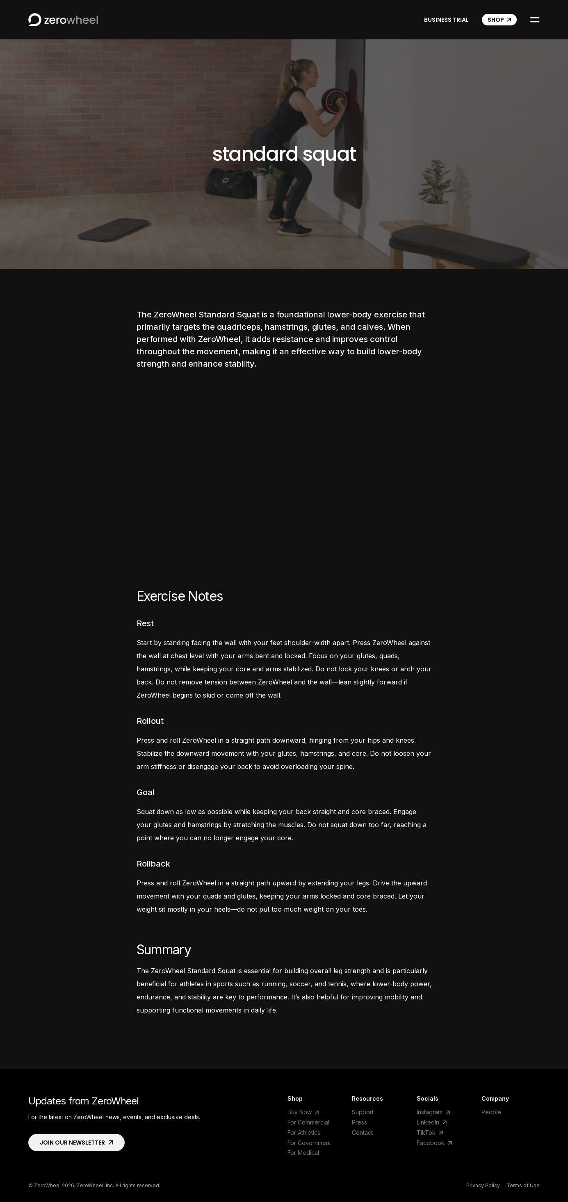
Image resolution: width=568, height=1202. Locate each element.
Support (363, 1111)
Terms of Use (523, 1185)
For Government (309, 1142)
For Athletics (303, 1132)
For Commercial (308, 1122)
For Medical (303, 1152)
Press (359, 1122)
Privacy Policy (483, 1185)
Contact (362, 1132)
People (491, 1111)
